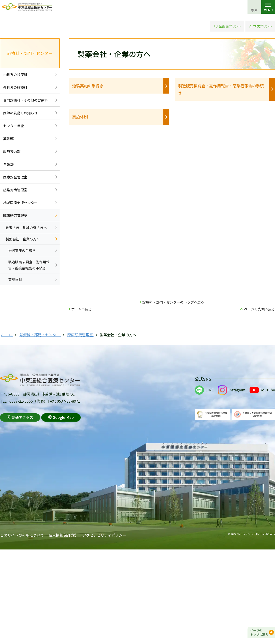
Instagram (236, 390)
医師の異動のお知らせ (20, 112)
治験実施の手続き (87, 86)
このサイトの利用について (22, 535)
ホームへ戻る (81, 309)
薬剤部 (8, 138)
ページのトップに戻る (259, 632)
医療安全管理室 (15, 177)
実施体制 (80, 117)
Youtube (267, 390)
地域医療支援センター (20, 202)
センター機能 (13, 125)
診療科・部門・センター (29, 53)
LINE (210, 390)
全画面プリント (227, 26)
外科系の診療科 (15, 87)
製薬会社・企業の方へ (23, 239)
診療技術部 (11, 151)
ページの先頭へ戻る (259, 309)
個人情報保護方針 (63, 535)
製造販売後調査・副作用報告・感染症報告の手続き (221, 89)
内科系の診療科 (15, 74)
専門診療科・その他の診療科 (25, 100)
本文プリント (260, 26)
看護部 (8, 164)
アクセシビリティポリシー (104, 535)
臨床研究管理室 (15, 215)
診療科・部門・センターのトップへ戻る (173, 302)
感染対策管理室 (15, 189)
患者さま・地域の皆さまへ (26, 227)
